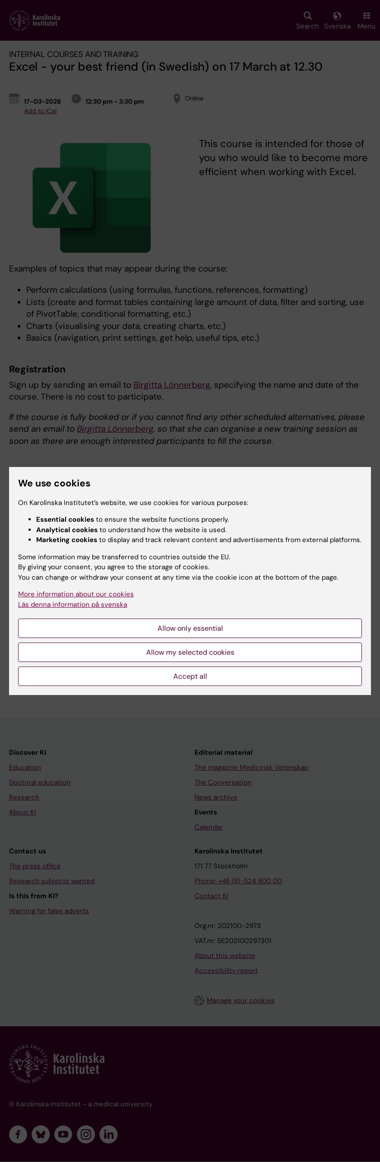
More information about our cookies (76, 594)
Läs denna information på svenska (72, 604)
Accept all (190, 676)
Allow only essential (190, 628)
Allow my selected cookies (190, 652)
